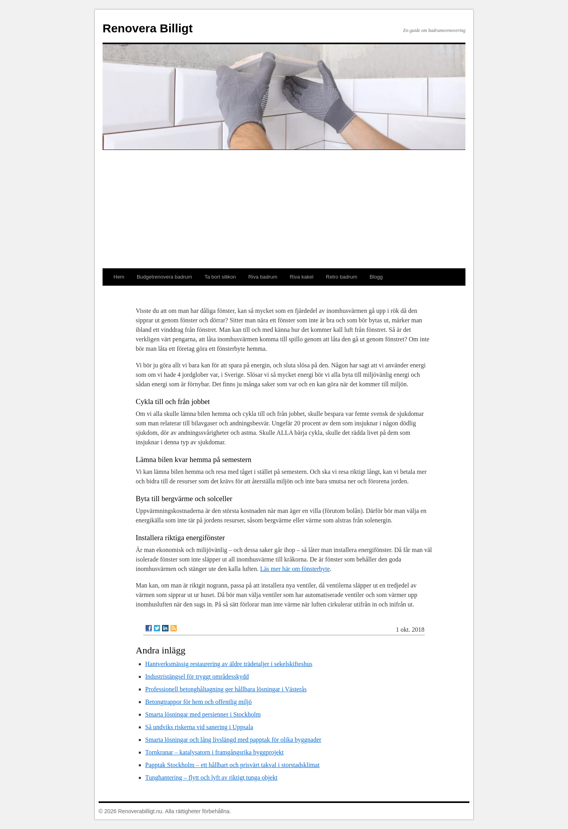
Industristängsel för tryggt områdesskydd (197, 676)
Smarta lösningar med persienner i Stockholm (203, 714)
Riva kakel (302, 277)
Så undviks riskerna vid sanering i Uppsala (199, 727)
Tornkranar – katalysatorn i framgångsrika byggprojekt (214, 752)
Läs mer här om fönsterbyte (295, 568)
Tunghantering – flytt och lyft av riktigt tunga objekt (211, 777)
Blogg (376, 277)
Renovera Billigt (147, 28)
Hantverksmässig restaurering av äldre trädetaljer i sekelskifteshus (228, 664)
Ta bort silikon (219, 277)
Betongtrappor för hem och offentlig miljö (198, 701)
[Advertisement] (284, 209)
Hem (119, 277)
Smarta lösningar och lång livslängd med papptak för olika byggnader (233, 739)
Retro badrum (341, 277)
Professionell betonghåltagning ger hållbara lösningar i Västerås (225, 689)
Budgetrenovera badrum (164, 277)
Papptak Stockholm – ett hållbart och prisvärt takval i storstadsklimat (232, 765)
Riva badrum (262, 277)
